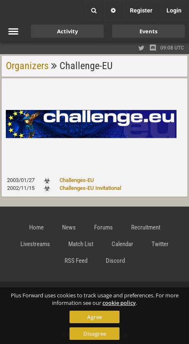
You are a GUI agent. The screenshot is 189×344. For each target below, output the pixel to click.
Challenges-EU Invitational (90, 188)
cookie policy (119, 303)
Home (36, 227)
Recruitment (145, 227)
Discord (115, 260)
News (69, 227)
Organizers (27, 66)
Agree (94, 317)
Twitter (160, 244)
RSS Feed (76, 260)
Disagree (94, 333)
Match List (80, 244)
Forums (103, 227)
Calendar (122, 244)
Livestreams (35, 244)
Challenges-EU (77, 180)
